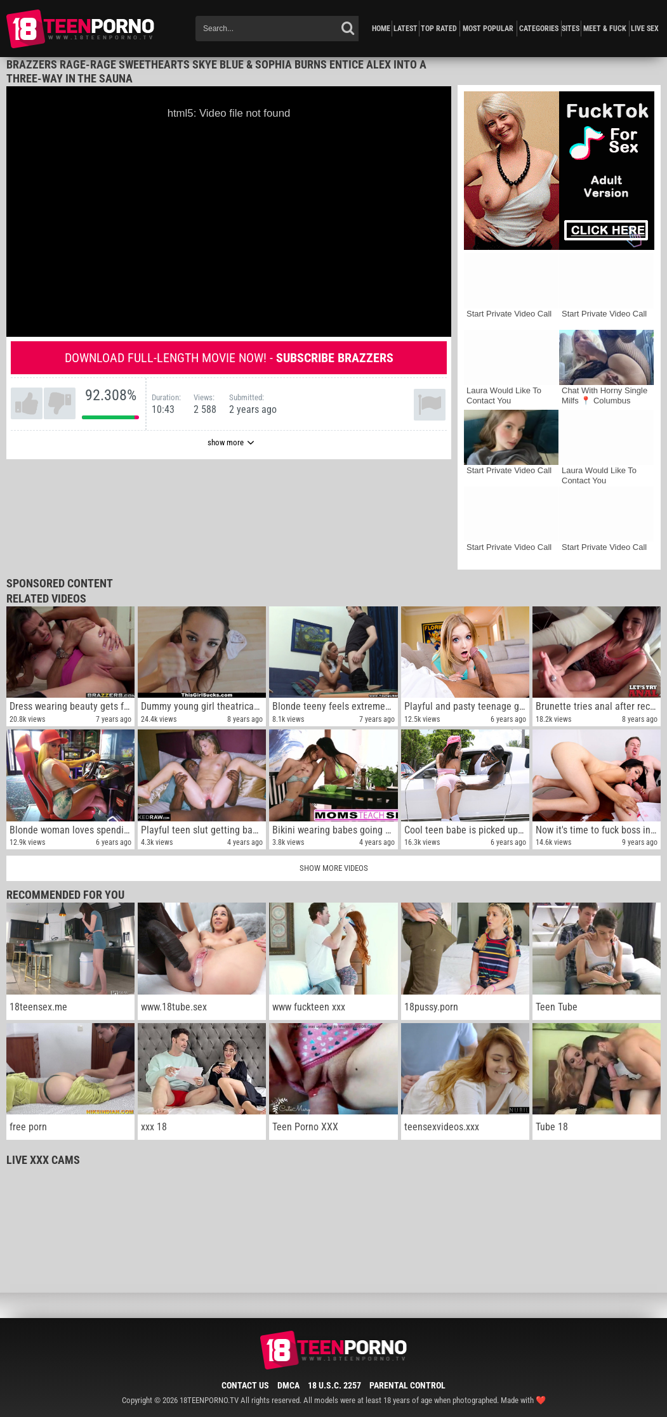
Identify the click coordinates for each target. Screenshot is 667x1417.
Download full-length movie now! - (229, 357)
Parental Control (407, 1385)
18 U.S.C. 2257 (334, 1385)
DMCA (288, 1385)
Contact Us (245, 1385)
